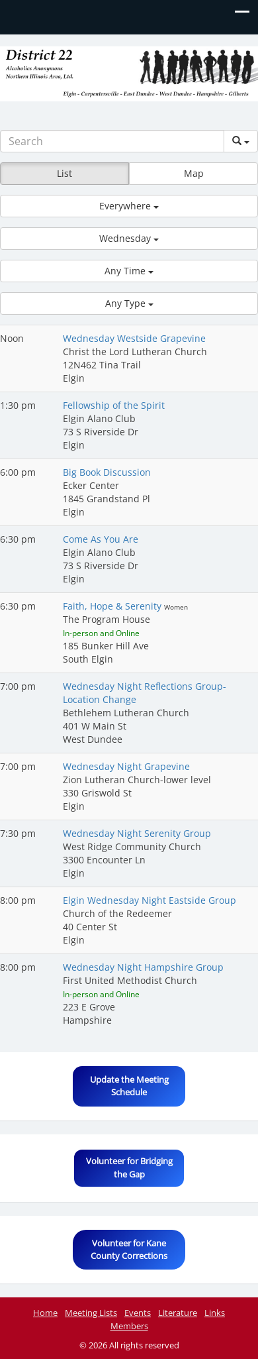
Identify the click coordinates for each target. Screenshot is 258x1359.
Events (137, 1313)
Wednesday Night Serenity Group (137, 833)
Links (214, 1313)
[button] (129, 206)
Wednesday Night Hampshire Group (143, 967)
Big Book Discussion (107, 472)
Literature (177, 1313)
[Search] (112, 141)
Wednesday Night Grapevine (126, 766)
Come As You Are (100, 539)
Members (129, 1326)
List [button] (64, 173)
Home (45, 1313)
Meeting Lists (91, 1313)
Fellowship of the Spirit (114, 405)
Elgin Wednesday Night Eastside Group (149, 900)
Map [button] (194, 173)
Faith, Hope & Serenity (113, 606)
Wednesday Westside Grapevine (134, 338)
